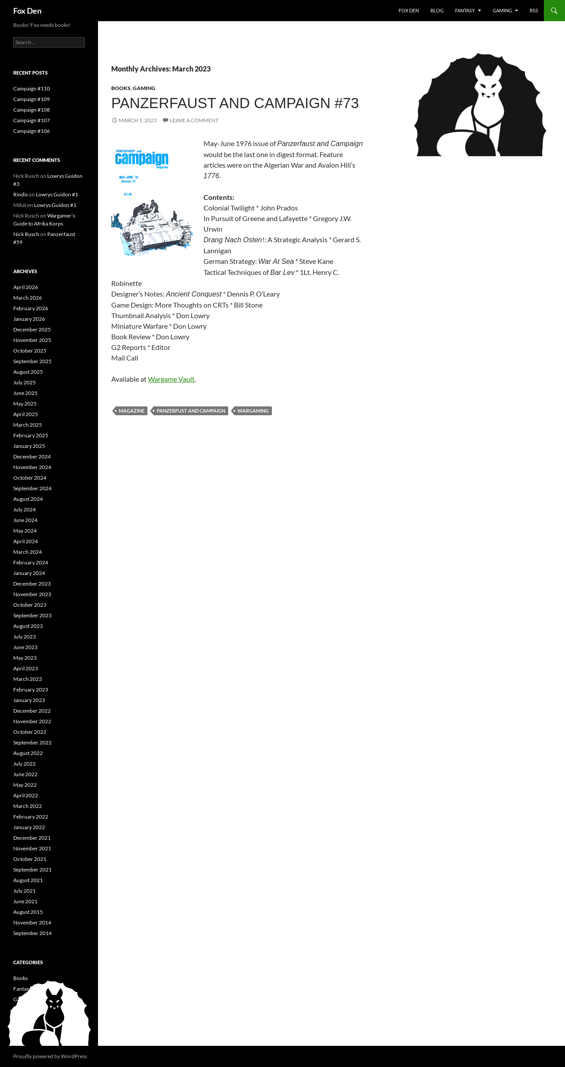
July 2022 (24, 763)
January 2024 (29, 573)
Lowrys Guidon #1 (57, 194)
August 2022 (28, 753)
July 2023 (24, 636)
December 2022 (32, 710)
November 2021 (32, 848)
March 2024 (27, 552)
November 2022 (32, 721)
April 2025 (25, 414)
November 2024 (32, 467)
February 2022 (30, 816)
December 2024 (32, 456)
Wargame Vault (171, 379)
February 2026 (30, 308)
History (21, 1010)
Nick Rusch (26, 234)
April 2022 (25, 795)
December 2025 (32, 329)
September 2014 (32, 933)
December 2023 (32, 583)
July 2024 (24, 509)
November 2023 (32, 594)
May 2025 (25, 403)
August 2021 (28, 880)
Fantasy (465, 10)
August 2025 (28, 371)
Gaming (502, 10)
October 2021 (29, 859)
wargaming (253, 410)
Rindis (20, 194)
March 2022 (27, 806)
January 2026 (29, 319)
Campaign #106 (31, 131)
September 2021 (32, 869)
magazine (131, 410)
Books (121, 88)
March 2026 (27, 297)
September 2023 (32, 615)
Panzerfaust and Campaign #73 (235, 103)
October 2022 (29, 732)
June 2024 (25, 520)
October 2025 (29, 350)
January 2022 (29, 827)
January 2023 (29, 700)
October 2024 (29, 477)
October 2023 (29, 604)
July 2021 (24, 890)
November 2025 (32, 340)
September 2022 (32, 742)
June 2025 (25, 393)
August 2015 (28, 912)
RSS (534, 10)
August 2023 (28, 626)
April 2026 (25, 287)
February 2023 (30, 689)
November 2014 (32, 922)
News (19, 1020)
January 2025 (29, 446)
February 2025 (30, 435)
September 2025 (32, 361)
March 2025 (27, 424)
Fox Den (27, 10)
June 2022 (25, 774)
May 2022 (25, 784)
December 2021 (32, 837)
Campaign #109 (31, 99)
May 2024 (25, 530)
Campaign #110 (31, 88)
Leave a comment (194, 120)
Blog (437, 10)
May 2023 (25, 657)
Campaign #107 (31, 120)
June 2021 (25, 901)
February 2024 (30, 562)
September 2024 (32, 488)
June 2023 (25, 647)
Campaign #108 (31, 109)
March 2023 (27, 679)
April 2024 (25, 541)
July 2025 (24, 382)
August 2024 (28, 499)
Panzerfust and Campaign (191, 410)
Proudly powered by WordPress (50, 1056)
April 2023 (25, 668)
